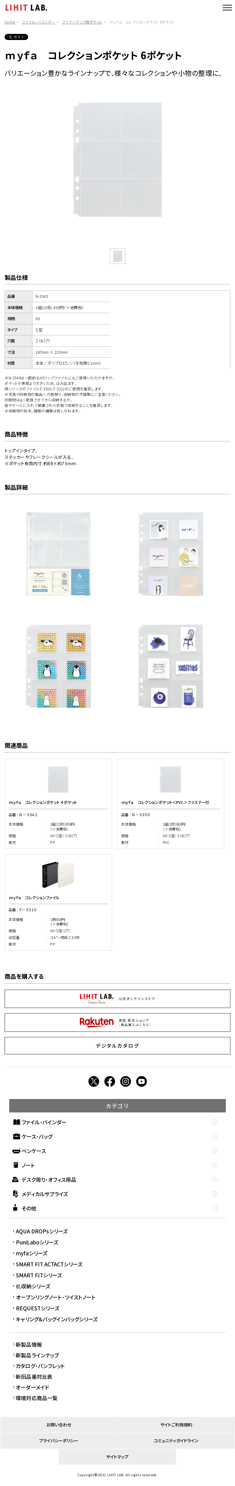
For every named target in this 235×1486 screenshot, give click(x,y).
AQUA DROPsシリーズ (42, 1231)
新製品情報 (29, 1344)
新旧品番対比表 (34, 1376)
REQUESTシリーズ (38, 1308)
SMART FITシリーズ (39, 1275)
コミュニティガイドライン (176, 1440)
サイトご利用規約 (176, 1425)
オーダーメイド (32, 1387)
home (10, 21)
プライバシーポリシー (58, 1440)
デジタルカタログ (118, 1045)
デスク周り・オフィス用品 (49, 1179)
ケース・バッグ (37, 1136)
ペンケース (34, 1151)
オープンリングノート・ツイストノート (55, 1297)
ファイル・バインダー (38, 21)
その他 (29, 1208)
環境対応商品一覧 (37, 1397)
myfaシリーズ (32, 1253)
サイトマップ (117, 1457)
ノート (28, 1165)
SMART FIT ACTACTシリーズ (49, 1264)
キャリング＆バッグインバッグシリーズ (57, 1319)
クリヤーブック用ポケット (82, 21)
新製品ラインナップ (37, 1355)
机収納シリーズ (33, 1286)
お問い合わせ (59, 1425)
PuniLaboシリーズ (37, 1242)
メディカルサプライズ (45, 1194)
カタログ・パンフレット (40, 1365)
